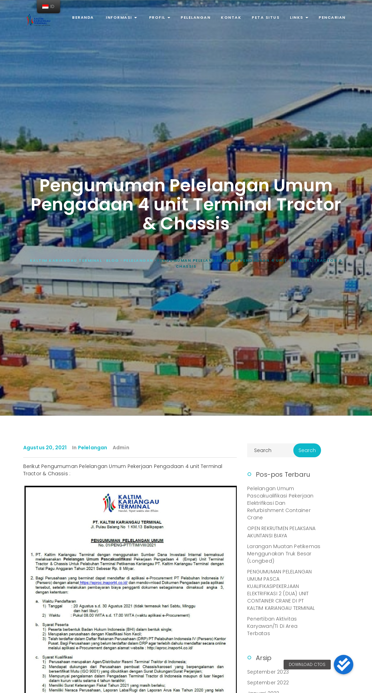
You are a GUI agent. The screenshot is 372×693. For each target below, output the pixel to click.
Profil (158, 17)
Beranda (83, 17)
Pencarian (332, 17)
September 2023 (268, 671)
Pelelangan (195, 17)
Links (299, 17)
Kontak (231, 17)
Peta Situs (265, 17)
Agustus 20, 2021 (45, 447)
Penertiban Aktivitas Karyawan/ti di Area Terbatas (272, 626)
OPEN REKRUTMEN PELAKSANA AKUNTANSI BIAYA (281, 532)
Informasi (120, 17)
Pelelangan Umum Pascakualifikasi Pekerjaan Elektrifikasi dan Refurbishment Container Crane (280, 503)
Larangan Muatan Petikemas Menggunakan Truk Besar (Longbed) (283, 553)
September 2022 (268, 682)
